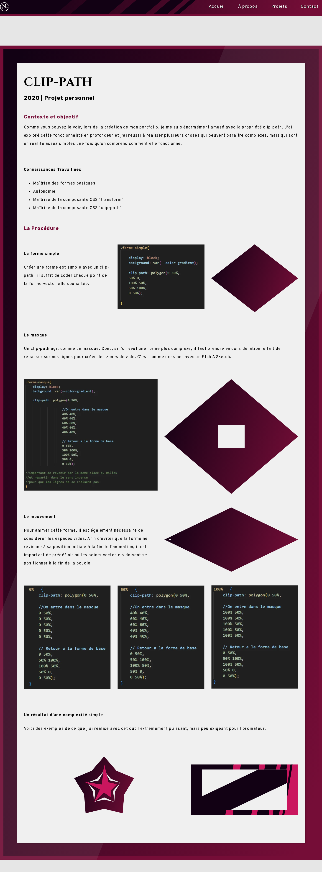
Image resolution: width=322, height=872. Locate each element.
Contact (310, 5)
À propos (248, 5)
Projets (279, 5)
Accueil (217, 5)
